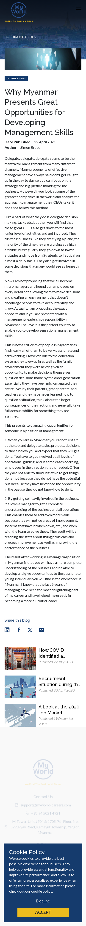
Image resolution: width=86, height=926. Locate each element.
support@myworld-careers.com (43, 809)
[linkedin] (7, 630)
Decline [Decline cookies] (43, 900)
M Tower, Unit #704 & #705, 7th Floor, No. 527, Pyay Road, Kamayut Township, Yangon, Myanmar (42, 830)
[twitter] (30, 630)
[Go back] (20, 37)
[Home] (19, 12)
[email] (41, 630)
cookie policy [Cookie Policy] (41, 891)
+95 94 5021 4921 (43, 817)
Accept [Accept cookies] (43, 912)
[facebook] (18, 630)
